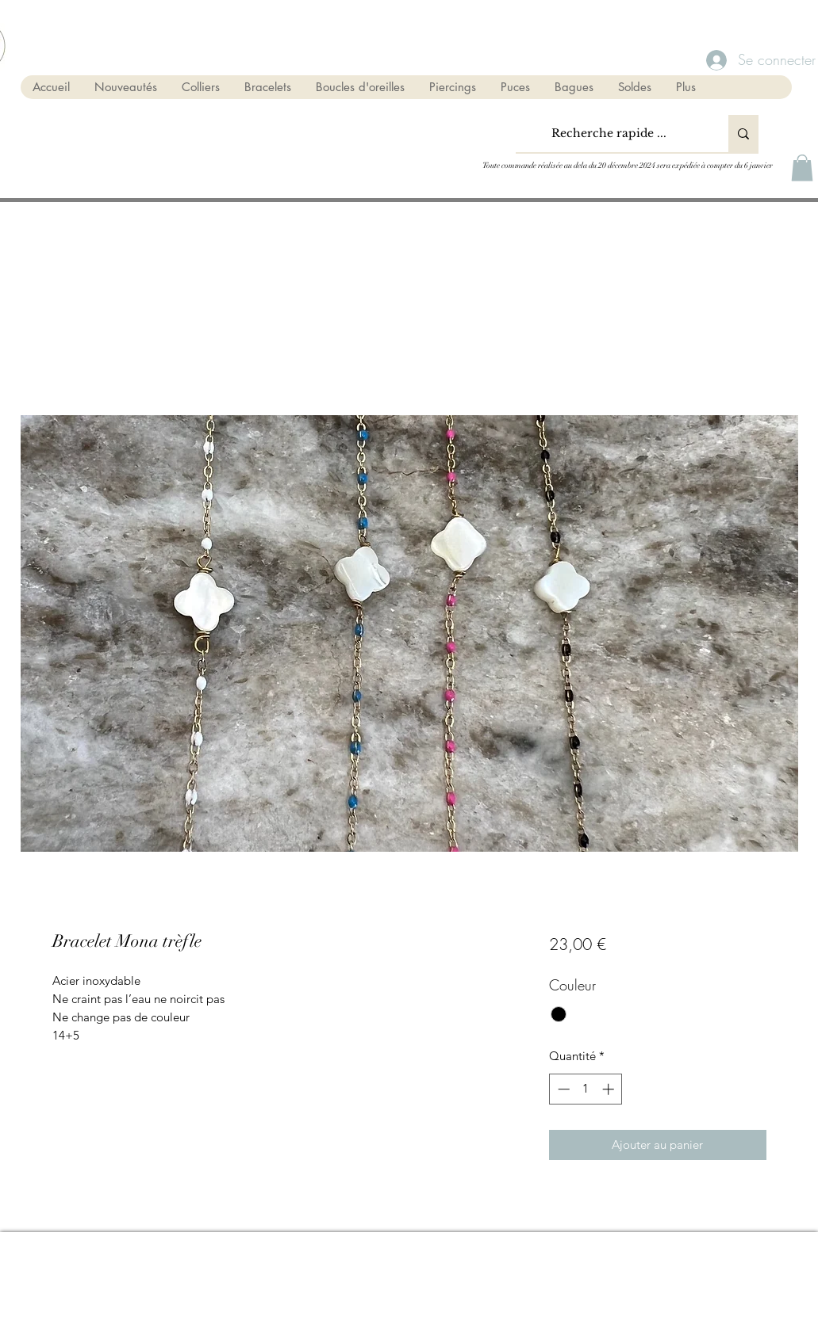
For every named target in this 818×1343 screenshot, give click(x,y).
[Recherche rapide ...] (609, 133)
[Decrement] (562, 1089)
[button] (802, 168)
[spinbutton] (586, 1089)
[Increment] (609, 1089)
